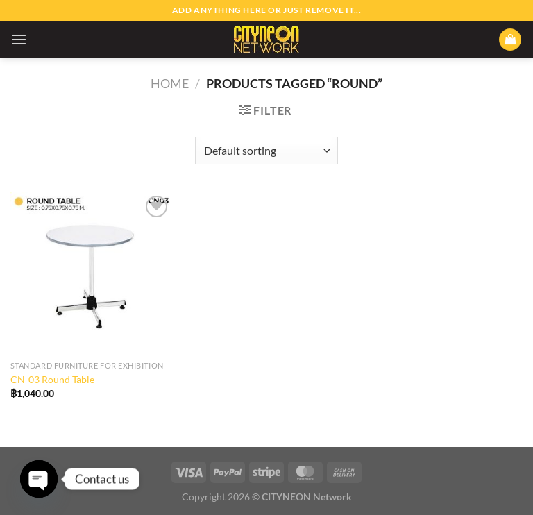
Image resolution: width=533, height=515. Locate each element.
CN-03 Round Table (52, 379)
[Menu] (18, 39)
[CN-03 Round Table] (91, 273)
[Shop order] (266, 150)
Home (170, 83)
